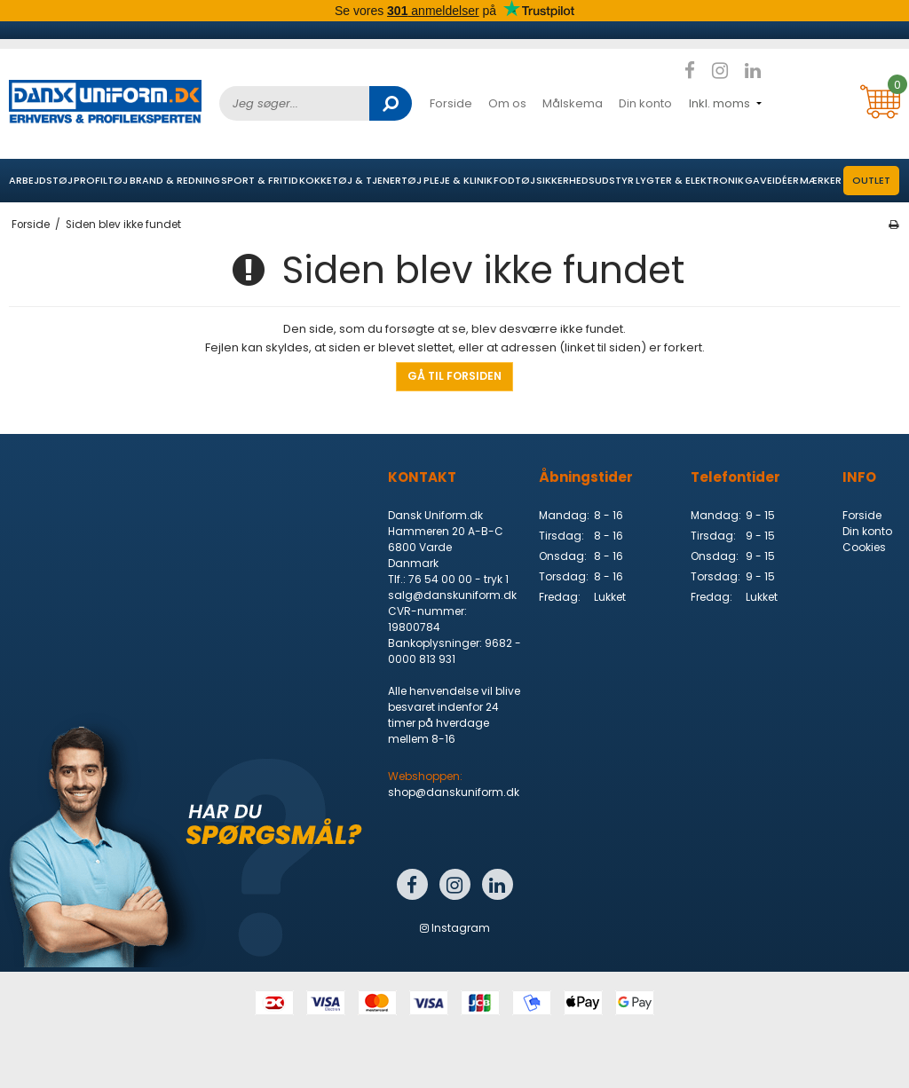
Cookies (864, 547)
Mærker (821, 180)
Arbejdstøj (41, 180)
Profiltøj (101, 180)
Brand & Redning (175, 180)
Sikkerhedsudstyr (585, 180)
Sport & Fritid (259, 180)
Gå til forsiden (454, 375)
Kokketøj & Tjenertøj (360, 180)
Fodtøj (514, 180)
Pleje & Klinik (458, 180)
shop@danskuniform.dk (453, 792)
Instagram (455, 927)
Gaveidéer (772, 180)
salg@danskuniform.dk (452, 595)
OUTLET (871, 180)
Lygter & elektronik (690, 180)
